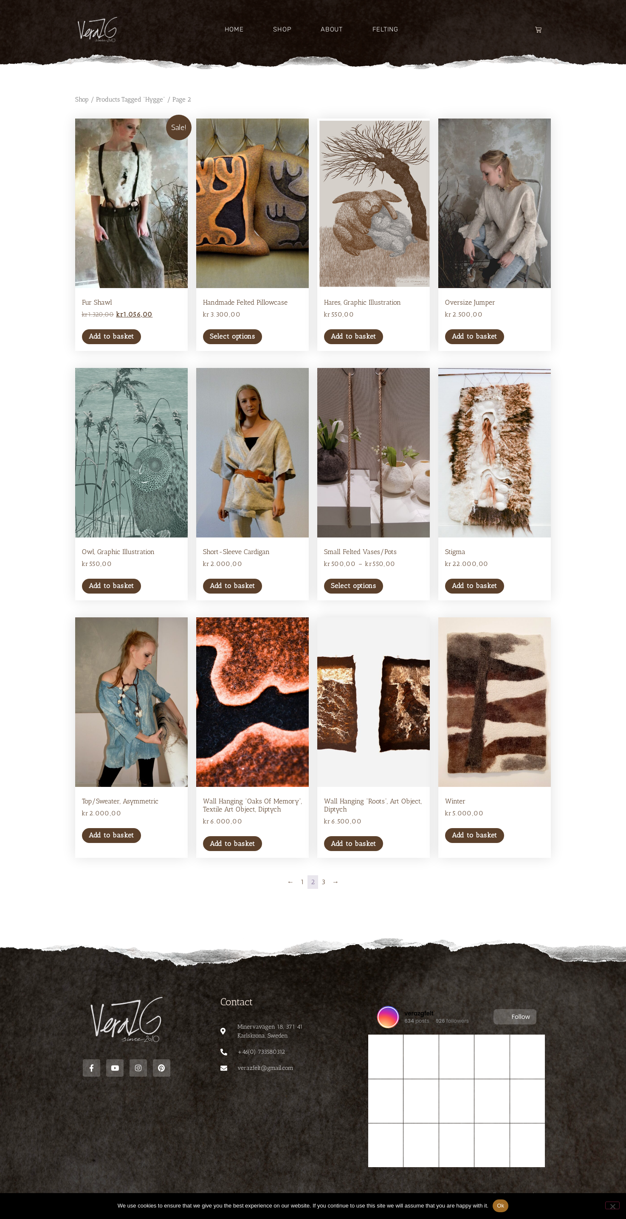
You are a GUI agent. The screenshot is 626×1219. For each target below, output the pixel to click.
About (332, 29)
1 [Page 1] (302, 882)
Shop (282, 29)
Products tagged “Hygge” (130, 99)
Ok (500, 1205)
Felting (385, 29)
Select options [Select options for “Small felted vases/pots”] (353, 586)
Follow (515, 1017)
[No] (612, 1205)
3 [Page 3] (323, 882)
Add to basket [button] (111, 336)
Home (234, 29)
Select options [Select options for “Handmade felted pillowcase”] (232, 336)
